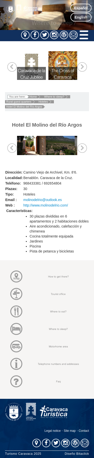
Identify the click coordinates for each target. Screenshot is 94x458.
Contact (84, 431)
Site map (69, 431)
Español (81, 8)
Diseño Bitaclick (77, 454)
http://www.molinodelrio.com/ (45, 205)
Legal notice (53, 431)
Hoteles (43, 101)
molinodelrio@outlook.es (42, 200)
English (81, 17)
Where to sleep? (54, 96)
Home (33, 96)
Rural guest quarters (18, 101)
